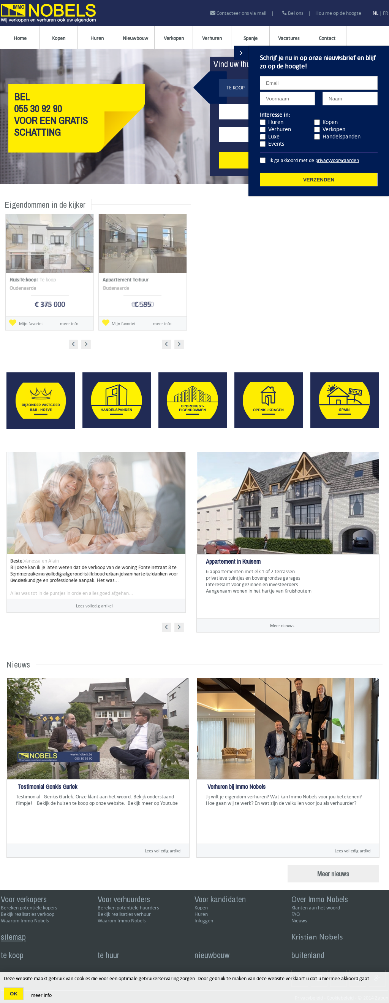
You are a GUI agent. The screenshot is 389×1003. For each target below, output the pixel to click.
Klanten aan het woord (315, 907)
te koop (12, 955)
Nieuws (299, 920)
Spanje (251, 38)
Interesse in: (275, 114)
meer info (41, 995)
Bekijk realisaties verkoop (27, 914)
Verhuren (212, 38)
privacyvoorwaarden (337, 160)
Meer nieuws (282, 625)
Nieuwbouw (135, 38)
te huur (108, 955)
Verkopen (174, 38)
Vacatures (288, 38)
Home (20, 38)
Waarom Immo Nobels (25, 920)
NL (375, 13)
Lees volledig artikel (163, 851)
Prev (76, 343)
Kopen (58, 38)
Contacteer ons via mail (238, 13)
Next (87, 343)
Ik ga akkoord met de (314, 160)
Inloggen (203, 920)
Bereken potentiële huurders (128, 907)
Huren (97, 38)
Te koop (235, 87)
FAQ (295, 914)
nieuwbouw (211, 955)
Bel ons (292, 13)
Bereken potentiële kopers (29, 907)
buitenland (307, 955)
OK (13, 994)
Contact (327, 38)
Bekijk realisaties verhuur (124, 914)
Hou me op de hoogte (338, 13)
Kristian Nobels (317, 936)
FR (385, 13)
